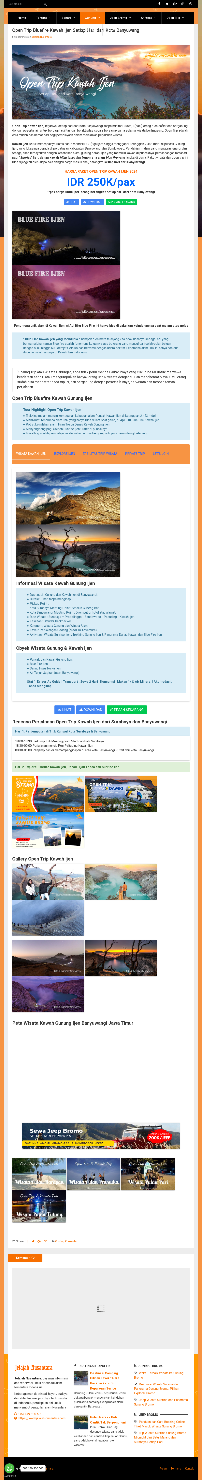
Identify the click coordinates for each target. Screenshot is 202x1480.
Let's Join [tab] (161, 454)
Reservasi (115, 29)
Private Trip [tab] (135, 454)
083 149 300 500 (28, 1414)
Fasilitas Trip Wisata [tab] (100, 454)
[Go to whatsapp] (9, 1468)
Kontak (189, 1468)
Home (22, 18)
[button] (101, 731)
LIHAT (71, 202)
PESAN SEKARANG (121, 202)
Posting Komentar (66, 1241)
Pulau (163, 1468)
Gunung (90, 18)
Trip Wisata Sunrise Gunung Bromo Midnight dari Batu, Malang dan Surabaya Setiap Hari (160, 1437)
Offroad (146, 18)
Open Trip (173, 18)
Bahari (66, 18)
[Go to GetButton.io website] (9, 1476)
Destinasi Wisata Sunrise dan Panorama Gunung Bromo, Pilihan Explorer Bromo (156, 1388)
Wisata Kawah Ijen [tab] (31, 454)
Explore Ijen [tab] (64, 454)
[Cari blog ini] (26, 4)
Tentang (42, 18)
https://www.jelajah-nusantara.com (39, 1418)
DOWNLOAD (92, 202)
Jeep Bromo (118, 18)
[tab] (101, 731)
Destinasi (87, 29)
